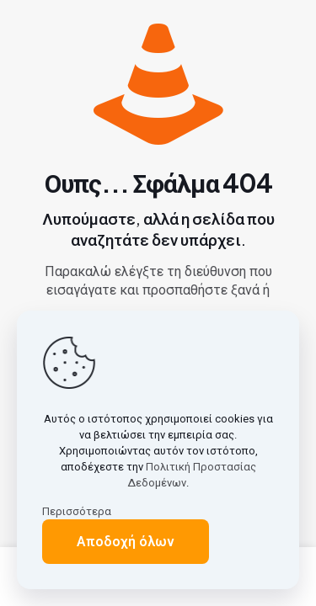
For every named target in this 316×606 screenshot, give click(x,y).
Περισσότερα (76, 511)
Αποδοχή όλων (125, 542)
